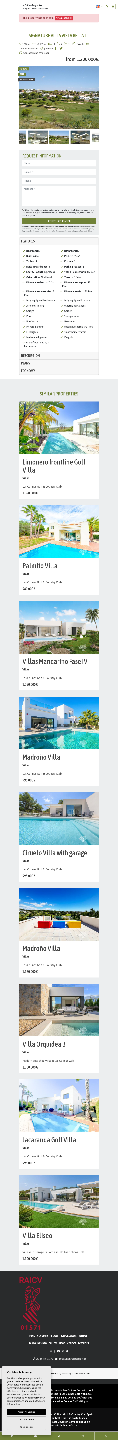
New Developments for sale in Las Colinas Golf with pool (59, 1393)
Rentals (83, 1335)
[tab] (59, 241)
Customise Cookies (26, 1419)
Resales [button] (54, 1335)
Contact (71, 1343)
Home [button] (32, 1335)
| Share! (48, 48)
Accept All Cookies (26, 1411)
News (62, 1343)
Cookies (76, 1373)
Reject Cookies (26, 1426)
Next (95, 97)
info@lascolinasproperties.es (72, 1358)
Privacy (67, 1373)
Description (30, 355)
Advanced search (64, 18)
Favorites (83, 1343)
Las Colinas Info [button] (38, 1343)
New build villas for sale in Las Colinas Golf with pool (59, 1401)
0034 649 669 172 (43, 1358)
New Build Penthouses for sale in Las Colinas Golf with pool (59, 1390)
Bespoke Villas (69, 1335)
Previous (23, 97)
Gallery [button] (53, 1343)
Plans (25, 363)
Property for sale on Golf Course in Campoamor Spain (59, 1421)
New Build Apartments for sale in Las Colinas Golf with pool (59, 1397)
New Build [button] (42, 1335)
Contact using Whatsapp (34, 52)
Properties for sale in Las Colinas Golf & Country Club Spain (59, 1414)
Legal (60, 1373)
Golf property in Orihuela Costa (59, 1425)
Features (28, 241)
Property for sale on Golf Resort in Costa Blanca (59, 1418)
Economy (28, 371)
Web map (85, 1373)
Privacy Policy (31, 213)
